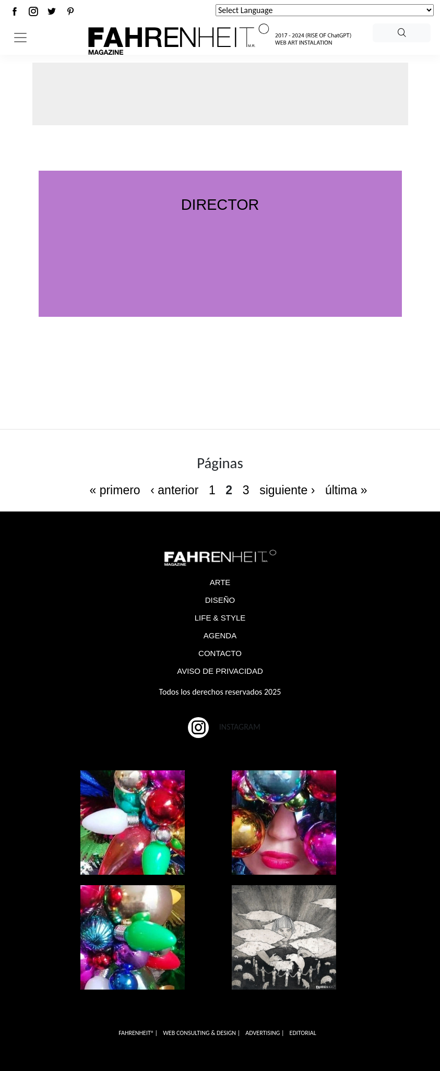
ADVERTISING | (264, 1033)
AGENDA (220, 635)
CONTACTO (220, 653)
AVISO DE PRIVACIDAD (220, 671)
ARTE (220, 582)
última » (346, 490)
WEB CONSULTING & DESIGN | (201, 1033)
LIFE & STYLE (220, 617)
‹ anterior (174, 490)
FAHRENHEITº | (138, 1033)
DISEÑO (220, 600)
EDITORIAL (303, 1033)
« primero (114, 490)
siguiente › (287, 490)
